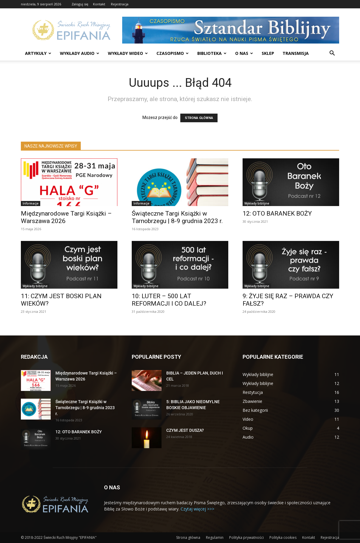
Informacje (30, 203)
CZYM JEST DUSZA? (185, 430)
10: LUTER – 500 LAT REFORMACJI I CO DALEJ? (169, 300)
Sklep (268, 53)
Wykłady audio (79, 53)
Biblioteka (211, 53)
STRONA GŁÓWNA (199, 118)
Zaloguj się (80, 4)
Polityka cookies (283, 537)
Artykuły (38, 53)
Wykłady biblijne (256, 203)
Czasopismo (172, 53)
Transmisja (296, 53)
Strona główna (188, 537)
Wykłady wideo (128, 53)
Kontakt (99, 4)
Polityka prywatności (246, 537)
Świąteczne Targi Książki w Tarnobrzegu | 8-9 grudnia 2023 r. (177, 217)
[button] (332, 54)
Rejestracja (119, 4)
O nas (244, 53)
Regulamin (215, 537)
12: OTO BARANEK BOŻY (277, 213)
